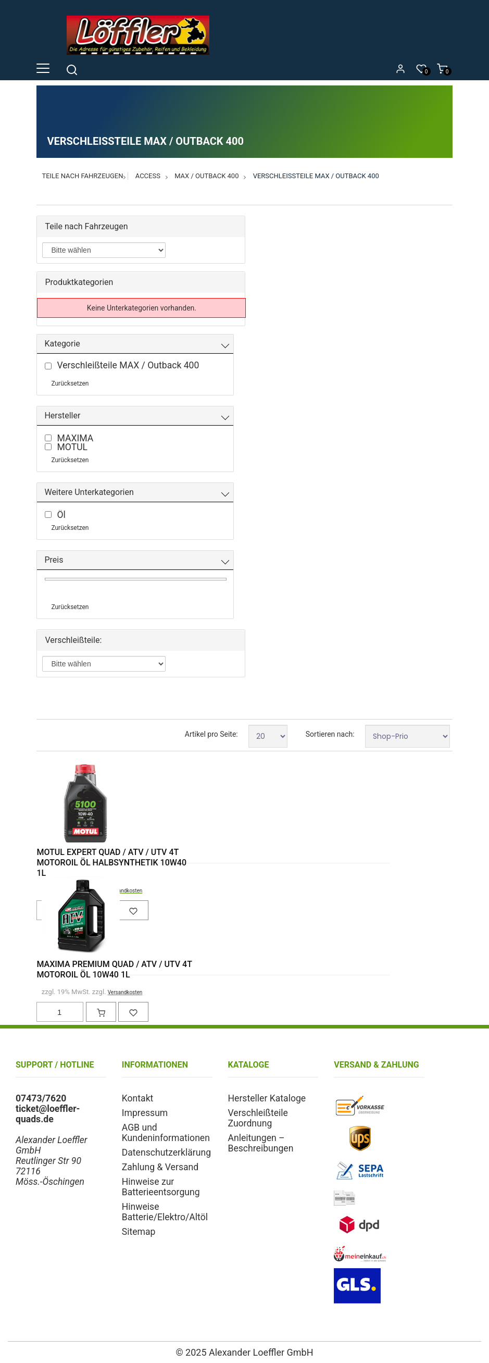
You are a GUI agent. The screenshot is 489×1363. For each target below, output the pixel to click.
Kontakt (138, 1098)
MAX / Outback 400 (206, 176)
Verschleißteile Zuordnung (258, 1118)
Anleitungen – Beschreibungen (261, 1143)
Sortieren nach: (330, 734)
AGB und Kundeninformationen (166, 1132)
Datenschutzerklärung (166, 1152)
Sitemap (139, 1231)
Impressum (145, 1113)
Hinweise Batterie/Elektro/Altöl (165, 1211)
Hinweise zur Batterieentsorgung (161, 1186)
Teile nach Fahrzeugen (82, 176)
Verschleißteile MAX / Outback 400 (316, 176)
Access (147, 176)
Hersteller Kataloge (267, 1098)
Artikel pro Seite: (211, 734)
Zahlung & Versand (160, 1167)
